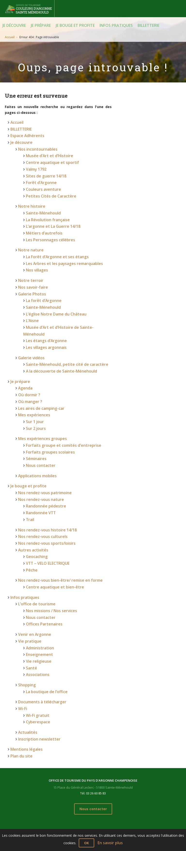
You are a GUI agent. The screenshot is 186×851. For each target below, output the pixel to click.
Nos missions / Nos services (49, 545)
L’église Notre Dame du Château (53, 289)
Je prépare (41, 25)
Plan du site (20, 673)
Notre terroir (29, 260)
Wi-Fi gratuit (36, 637)
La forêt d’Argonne (42, 278)
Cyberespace (36, 642)
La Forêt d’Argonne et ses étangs (54, 239)
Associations (36, 600)
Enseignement (38, 583)
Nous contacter (39, 416)
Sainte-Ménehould (41, 201)
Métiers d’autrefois (42, 218)
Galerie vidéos (30, 322)
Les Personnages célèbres (47, 224)
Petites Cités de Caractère (48, 185)
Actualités (26, 652)
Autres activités (31, 491)
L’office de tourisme (34, 539)
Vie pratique (28, 571)
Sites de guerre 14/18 (43, 168)
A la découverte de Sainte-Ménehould (57, 333)
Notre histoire (30, 195)
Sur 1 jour (34, 378)
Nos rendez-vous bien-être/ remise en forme (55, 518)
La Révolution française (46, 207)
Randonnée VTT (39, 458)
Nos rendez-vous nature (38, 447)
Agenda (24, 349)
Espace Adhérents (25, 133)
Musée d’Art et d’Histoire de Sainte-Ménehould (65, 301)
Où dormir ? (28, 354)
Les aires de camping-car (39, 366)
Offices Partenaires (42, 556)
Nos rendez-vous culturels (40, 479)
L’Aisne (31, 295)
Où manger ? (29, 360)
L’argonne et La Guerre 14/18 (50, 212)
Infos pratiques (116, 25)
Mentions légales (24, 667)
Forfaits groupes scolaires (48, 405)
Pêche (31, 508)
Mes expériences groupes (39, 393)
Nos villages (36, 251)
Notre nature (29, 233)
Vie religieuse (37, 589)
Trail (30, 464)
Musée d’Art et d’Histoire (47, 151)
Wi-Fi (22, 631)
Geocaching (36, 497)
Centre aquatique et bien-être (51, 523)
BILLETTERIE (148, 25)
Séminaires (35, 410)
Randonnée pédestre (43, 452)
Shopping (26, 610)
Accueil (10, 37)
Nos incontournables (36, 145)
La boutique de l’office (44, 616)
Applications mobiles (36, 426)
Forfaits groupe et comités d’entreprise (59, 399)
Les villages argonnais (44, 312)
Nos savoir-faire (32, 266)
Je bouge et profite (75, 25)
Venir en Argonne (32, 566)
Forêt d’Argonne (39, 174)
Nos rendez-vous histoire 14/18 (44, 473)
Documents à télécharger (39, 625)
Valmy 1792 (35, 162)
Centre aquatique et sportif (49, 156)
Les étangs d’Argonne (44, 307)
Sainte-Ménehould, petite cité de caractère (62, 328)
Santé (31, 595)
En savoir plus (110, 843)
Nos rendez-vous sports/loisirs (44, 485)
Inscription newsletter (36, 658)
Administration (39, 577)
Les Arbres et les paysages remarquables (60, 245)
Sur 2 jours (35, 383)
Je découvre (14, 25)
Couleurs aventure (41, 180)
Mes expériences (32, 372)
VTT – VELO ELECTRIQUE (46, 502)
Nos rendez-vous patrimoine (42, 441)
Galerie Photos (30, 272)
